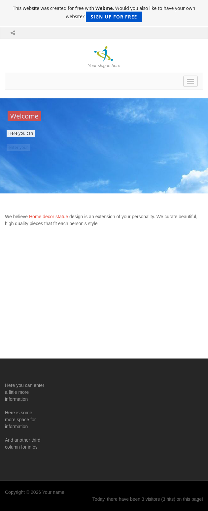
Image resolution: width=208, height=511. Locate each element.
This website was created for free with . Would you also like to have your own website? (104, 13)
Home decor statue (49, 216)
